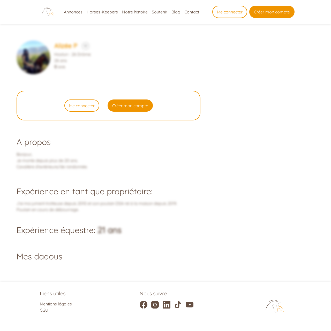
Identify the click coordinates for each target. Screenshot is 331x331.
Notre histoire (135, 11)
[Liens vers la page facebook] (143, 305)
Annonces (73, 11)
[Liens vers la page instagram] (155, 305)
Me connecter (230, 11)
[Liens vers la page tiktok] (178, 305)
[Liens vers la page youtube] (189, 305)
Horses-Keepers (102, 11)
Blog (175, 11)
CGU (44, 310)
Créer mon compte (272, 11)
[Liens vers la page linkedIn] (166, 305)
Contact (191, 11)
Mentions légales (56, 303)
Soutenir (159, 11)
